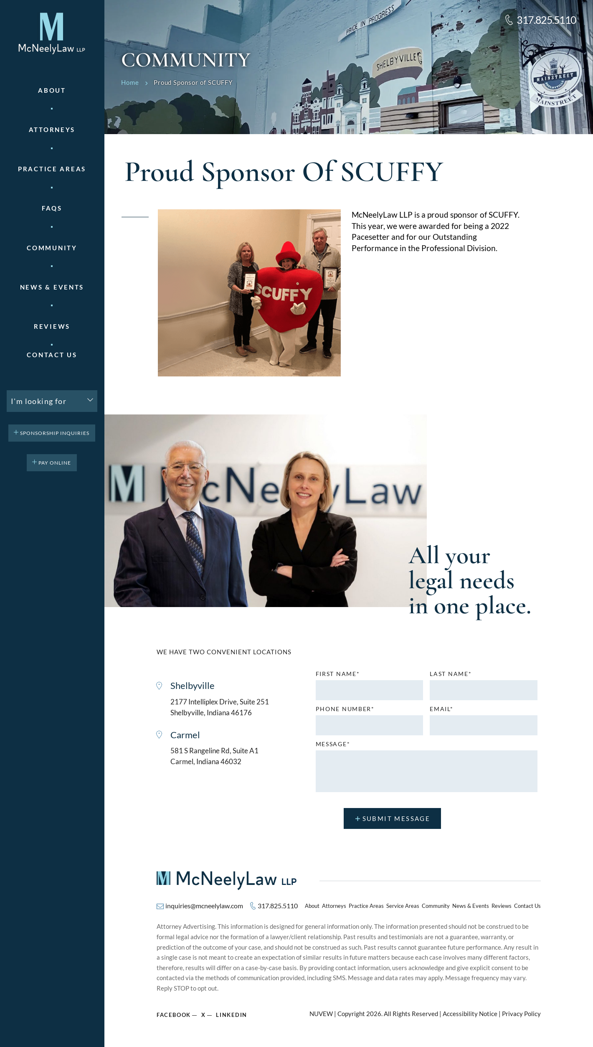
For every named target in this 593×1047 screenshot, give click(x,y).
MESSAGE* (333, 744)
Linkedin (232, 1014)
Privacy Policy (521, 1014)
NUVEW (321, 1014)
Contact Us (52, 355)
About (52, 90)
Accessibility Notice (470, 1014)
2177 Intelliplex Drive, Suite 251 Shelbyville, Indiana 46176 (219, 707)
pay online (54, 463)
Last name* (450, 674)
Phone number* (345, 709)
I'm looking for (38, 401)
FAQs (52, 208)
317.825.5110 (546, 20)
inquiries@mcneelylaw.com (204, 906)
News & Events (52, 287)
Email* (441, 709)
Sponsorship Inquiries (54, 433)
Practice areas (52, 169)
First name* (338, 674)
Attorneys (52, 130)
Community (52, 248)
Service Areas (402, 905)
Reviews (52, 326)
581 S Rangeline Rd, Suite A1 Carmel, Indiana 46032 (214, 756)
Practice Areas (366, 905)
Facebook (174, 1014)
